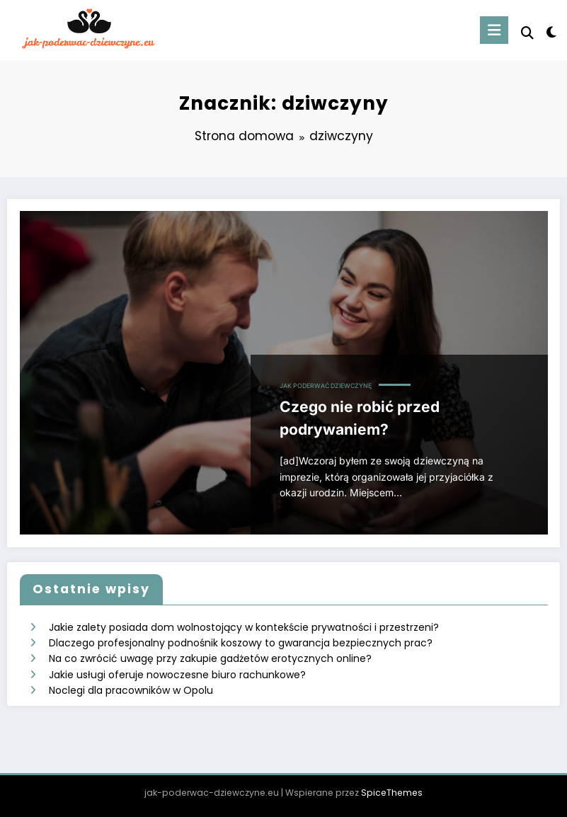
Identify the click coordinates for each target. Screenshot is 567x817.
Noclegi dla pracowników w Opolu (131, 690)
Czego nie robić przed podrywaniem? (360, 418)
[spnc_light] (551, 32)
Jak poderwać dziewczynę (326, 385)
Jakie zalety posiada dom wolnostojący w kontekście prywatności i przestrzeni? (244, 627)
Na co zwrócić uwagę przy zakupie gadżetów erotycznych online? (210, 658)
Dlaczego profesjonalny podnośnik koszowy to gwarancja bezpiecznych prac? (241, 643)
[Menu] (494, 30)
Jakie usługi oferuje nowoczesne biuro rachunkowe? (177, 675)
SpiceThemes (392, 793)
